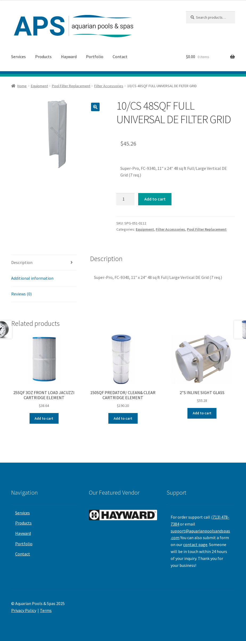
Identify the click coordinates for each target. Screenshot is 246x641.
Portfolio (94, 56)
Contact (120, 56)
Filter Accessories (108, 85)
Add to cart (155, 199)
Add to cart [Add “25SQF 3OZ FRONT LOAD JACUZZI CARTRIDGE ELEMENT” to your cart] (44, 418)
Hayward (69, 56)
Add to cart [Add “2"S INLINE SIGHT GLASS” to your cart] (202, 413)
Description (21, 262)
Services (18, 56)
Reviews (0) (21, 294)
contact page (195, 544)
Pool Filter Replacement (71, 85)
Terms (46, 610)
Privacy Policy (23, 610)
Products (43, 56)
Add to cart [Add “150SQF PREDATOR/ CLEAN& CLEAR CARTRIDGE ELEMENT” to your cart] (123, 418)
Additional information (32, 278)
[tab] (44, 263)
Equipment (39, 85)
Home (22, 85)
